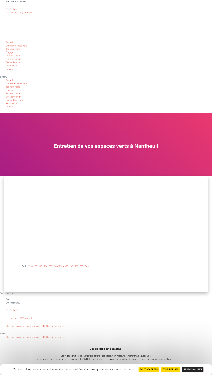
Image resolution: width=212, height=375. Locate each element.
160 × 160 (73, 266)
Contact (9, 69)
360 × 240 (53, 266)
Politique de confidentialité (34, 326)
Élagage (9, 52)
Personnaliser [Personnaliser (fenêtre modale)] (192, 369)
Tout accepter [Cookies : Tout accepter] (149, 369)
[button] (106, 77)
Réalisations (11, 65)
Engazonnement (13, 59)
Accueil (9, 42)
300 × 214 (42, 266)
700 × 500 (84, 266)
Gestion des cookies (55, 326)
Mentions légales (13, 326)
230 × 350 (63, 266)
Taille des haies (13, 49)
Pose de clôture (13, 55)
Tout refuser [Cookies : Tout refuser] (171, 369)
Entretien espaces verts (16, 46)
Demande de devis (14, 62)
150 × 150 (32, 266)
